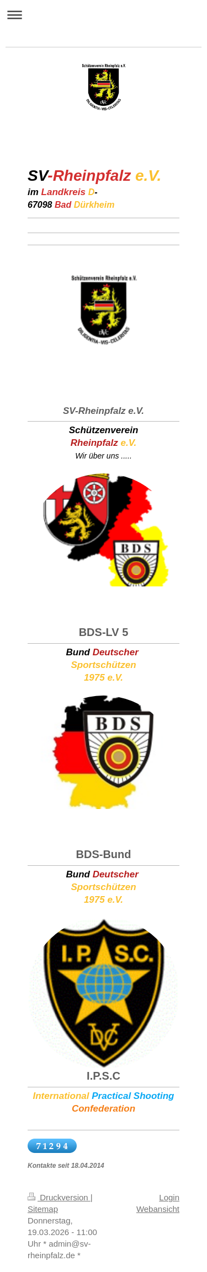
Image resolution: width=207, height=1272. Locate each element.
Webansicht (157, 1209)
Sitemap (43, 1209)
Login (169, 1197)
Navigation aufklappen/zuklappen (103, 14)
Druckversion (59, 1197)
